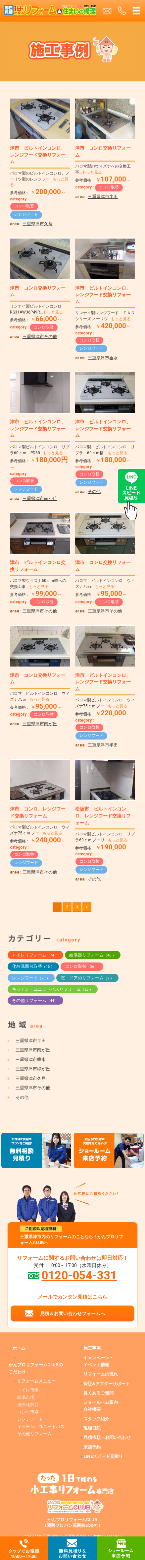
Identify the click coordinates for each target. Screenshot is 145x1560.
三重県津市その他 (40, 336)
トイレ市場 (28, 1389)
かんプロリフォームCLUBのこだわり (36, 1368)
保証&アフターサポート (106, 1383)
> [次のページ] (87, 907)
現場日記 (92, 1428)
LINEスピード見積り (103, 1456)
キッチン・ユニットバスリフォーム (52, 989)
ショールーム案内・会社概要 (102, 1406)
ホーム (19, 1348)
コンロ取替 (24, 206)
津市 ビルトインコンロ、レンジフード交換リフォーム (38, 154)
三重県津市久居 (38, 223)
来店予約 (92, 1447)
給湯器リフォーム (92, 955)
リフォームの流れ (100, 1374)
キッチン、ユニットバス (41, 1426)
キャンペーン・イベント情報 (98, 1361)
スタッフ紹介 (96, 1418)
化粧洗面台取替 (33, 966)
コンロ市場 (28, 1411)
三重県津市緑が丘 (33, 1068)
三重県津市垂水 (103, 357)
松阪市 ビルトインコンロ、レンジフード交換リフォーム (103, 815)
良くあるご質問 (98, 1392)
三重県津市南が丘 (40, 498)
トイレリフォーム (35, 955)
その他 (94, 491)
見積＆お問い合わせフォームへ (72, 1313)
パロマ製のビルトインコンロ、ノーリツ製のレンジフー (40, 179)
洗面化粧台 (28, 1404)
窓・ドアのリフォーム (87, 977)
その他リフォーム (35, 1000)
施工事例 (92, 1348)
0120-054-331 (79, 1275)
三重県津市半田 (103, 196)
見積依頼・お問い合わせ (107, 1437)
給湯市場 (25, 1397)
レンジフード (26, 214)
